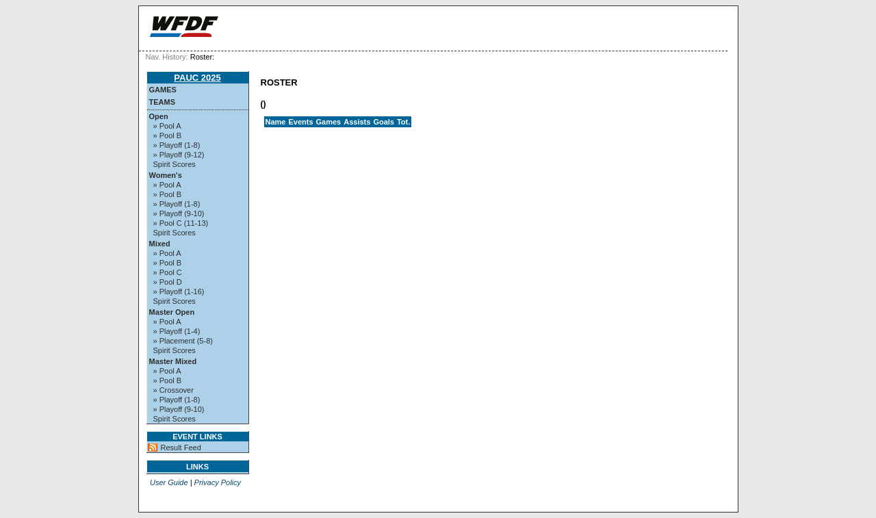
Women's (165, 175)
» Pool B (167, 135)
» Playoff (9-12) (179, 155)
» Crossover (173, 390)
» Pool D (167, 282)
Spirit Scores (174, 164)
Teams (162, 102)
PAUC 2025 (197, 78)
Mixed (159, 243)
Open (158, 116)
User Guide (169, 482)
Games (163, 90)
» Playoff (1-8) (177, 145)
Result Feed (181, 447)
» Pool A (167, 126)
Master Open (172, 312)
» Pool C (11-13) (181, 223)
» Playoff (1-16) (179, 291)
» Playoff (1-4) (177, 331)
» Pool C (167, 272)
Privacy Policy (217, 482)
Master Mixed (173, 361)
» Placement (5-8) (183, 341)
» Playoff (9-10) (179, 213)
